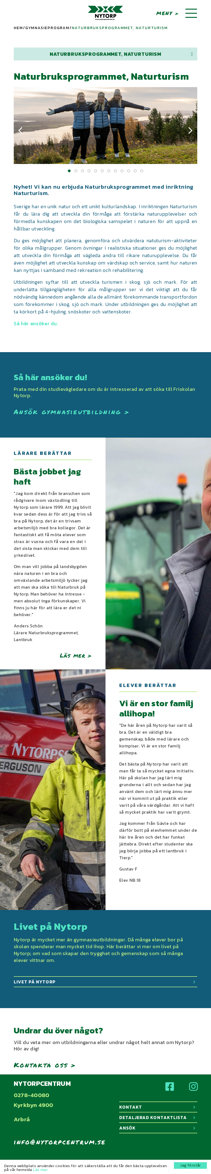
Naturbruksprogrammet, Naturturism (121, 54)
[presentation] (20, 131)
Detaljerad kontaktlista (157, 1117)
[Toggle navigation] (191, 13)
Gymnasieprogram (47, 28)
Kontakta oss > (45, 1065)
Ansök (157, 1128)
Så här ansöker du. (36, 323)
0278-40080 (31, 1095)
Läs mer (40, 1170)
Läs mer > (76, 655)
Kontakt (157, 1107)
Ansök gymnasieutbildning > (72, 411)
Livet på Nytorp (104, 981)
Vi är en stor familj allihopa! (156, 709)
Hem (18, 28)
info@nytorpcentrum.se (60, 1142)
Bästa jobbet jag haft (47, 477)
